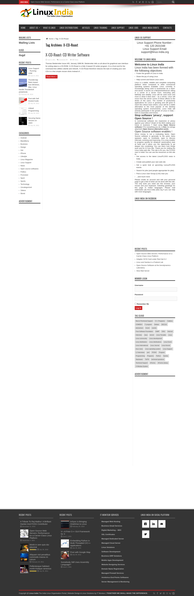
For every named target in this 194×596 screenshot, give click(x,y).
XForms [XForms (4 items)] (152, 363)
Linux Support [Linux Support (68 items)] (167, 349)
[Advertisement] (126, 15)
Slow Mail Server (143, 271)
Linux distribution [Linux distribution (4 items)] (141, 342)
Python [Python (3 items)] (158, 356)
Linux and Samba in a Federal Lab (149, 262)
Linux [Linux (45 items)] (170, 335)
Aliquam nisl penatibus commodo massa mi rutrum (40, 557)
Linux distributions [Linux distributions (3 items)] (155, 342)
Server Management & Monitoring (115, 582)
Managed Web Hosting (110, 522)
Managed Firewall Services (112, 573)
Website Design (74, 593)
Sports (23, 181)
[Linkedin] (154, 524)
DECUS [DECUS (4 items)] (164, 324)
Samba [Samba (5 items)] (165, 356)
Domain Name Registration (112, 569)
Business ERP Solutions (111, 556)
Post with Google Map (80, 552)
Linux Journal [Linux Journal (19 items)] (154, 345)
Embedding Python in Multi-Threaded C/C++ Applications (80, 543)
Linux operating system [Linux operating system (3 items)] (152, 349)
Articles (86, 27)
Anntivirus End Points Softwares (115, 577)
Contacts (167, 27)
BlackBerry (24, 141)
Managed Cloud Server (110, 543)
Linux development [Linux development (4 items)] (155, 338)
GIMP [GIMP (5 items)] (157, 331)
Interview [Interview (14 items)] (139, 335)
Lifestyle (23, 156)
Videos (23, 190)
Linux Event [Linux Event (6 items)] (168, 342)
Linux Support (118, 27)
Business (24, 144)
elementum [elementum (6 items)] (139, 328)
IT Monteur (101, 593)
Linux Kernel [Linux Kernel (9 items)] (166, 345)
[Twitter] (146, 534)
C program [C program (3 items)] (148, 324)
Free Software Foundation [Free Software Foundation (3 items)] (144, 331)
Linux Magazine (26, 159)
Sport (22, 178)
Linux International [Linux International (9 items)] (142, 345)
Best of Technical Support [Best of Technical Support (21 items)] (144, 321)
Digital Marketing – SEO (111, 530)
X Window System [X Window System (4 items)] (142, 366)
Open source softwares (29, 169)
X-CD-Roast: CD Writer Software (67, 54)
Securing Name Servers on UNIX (34, 120)
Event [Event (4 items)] (147, 328)
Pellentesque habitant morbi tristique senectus (40, 567)
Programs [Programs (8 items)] (150, 356)
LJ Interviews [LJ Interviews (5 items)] (140, 352)
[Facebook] (146, 524)
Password (139, 295)
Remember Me (142, 304)
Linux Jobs (133, 27)
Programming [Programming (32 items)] (140, 356)
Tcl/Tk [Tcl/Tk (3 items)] (147, 359)
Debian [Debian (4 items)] (156, 324)
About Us (35, 27)
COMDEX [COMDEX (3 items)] (139, 324)
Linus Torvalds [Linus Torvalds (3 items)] (161, 335)
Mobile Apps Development (112, 560)
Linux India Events (150, 27)
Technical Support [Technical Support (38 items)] (142, 363)
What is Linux (49, 27)
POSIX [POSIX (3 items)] (154, 352)
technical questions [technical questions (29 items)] (158, 359)
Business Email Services (111, 526)
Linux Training (100, 27)
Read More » (51, 77)
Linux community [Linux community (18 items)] (141, 338)
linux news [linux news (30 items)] (139, 349)
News (22, 166)
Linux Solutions (108, 547)
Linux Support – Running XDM (33, 70)
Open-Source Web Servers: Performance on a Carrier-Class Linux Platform (58, 2)
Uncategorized (26, 187)
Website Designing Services (113, 565)
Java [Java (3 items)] (145, 335)
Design (23, 147)
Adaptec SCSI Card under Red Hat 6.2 (151, 259)
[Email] (162, 524)
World (22, 193)
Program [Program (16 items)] (162, 352)
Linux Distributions (69, 27)
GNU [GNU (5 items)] (163, 331)
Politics (23, 172)
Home (23, 27)
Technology (24, 184)
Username (139, 285)
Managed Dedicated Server (112, 539)
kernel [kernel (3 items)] (152, 335)
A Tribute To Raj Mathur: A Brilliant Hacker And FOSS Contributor (35, 522)
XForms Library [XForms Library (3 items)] (163, 363)
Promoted (24, 175)
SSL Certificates (108, 534)
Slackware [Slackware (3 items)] (139, 359)
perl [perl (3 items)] (148, 352)
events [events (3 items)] (154, 328)
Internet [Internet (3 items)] (170, 331)
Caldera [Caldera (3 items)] (169, 321)
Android (23, 138)
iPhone (23, 153)
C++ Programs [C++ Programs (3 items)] (160, 321)
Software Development (110, 552)
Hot (21, 150)
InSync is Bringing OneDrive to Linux (78, 522)
